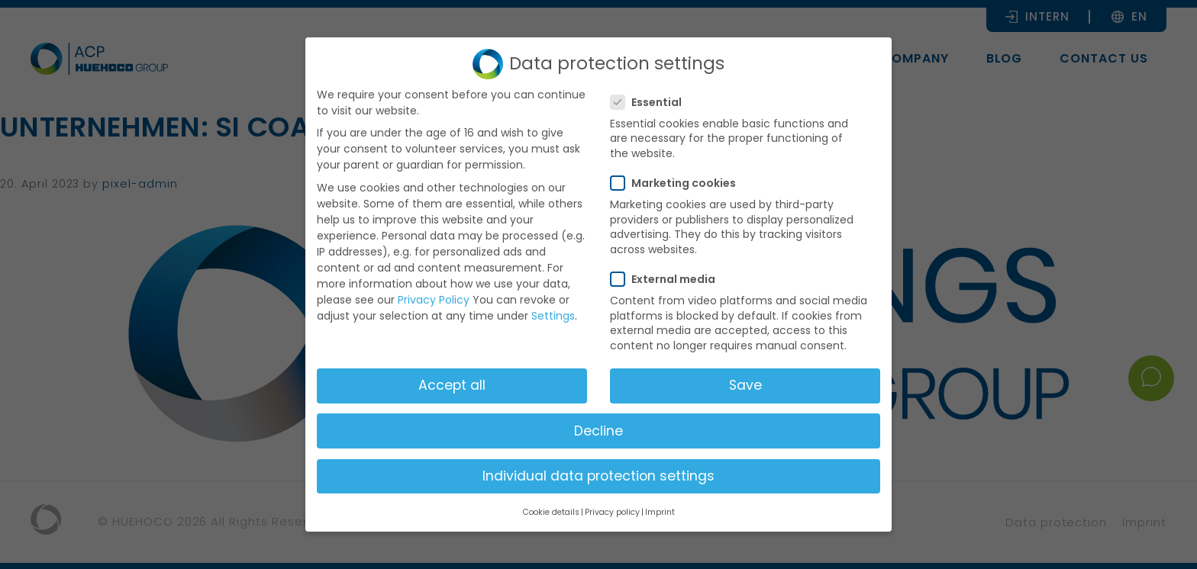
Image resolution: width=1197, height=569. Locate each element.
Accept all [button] (452, 385)
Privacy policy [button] (612, 512)
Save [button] (745, 385)
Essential (651, 102)
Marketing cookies (678, 183)
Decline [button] (598, 431)
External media (667, 279)
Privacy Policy (433, 299)
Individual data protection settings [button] (598, 476)
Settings (553, 315)
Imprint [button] (660, 512)
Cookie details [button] (551, 512)
